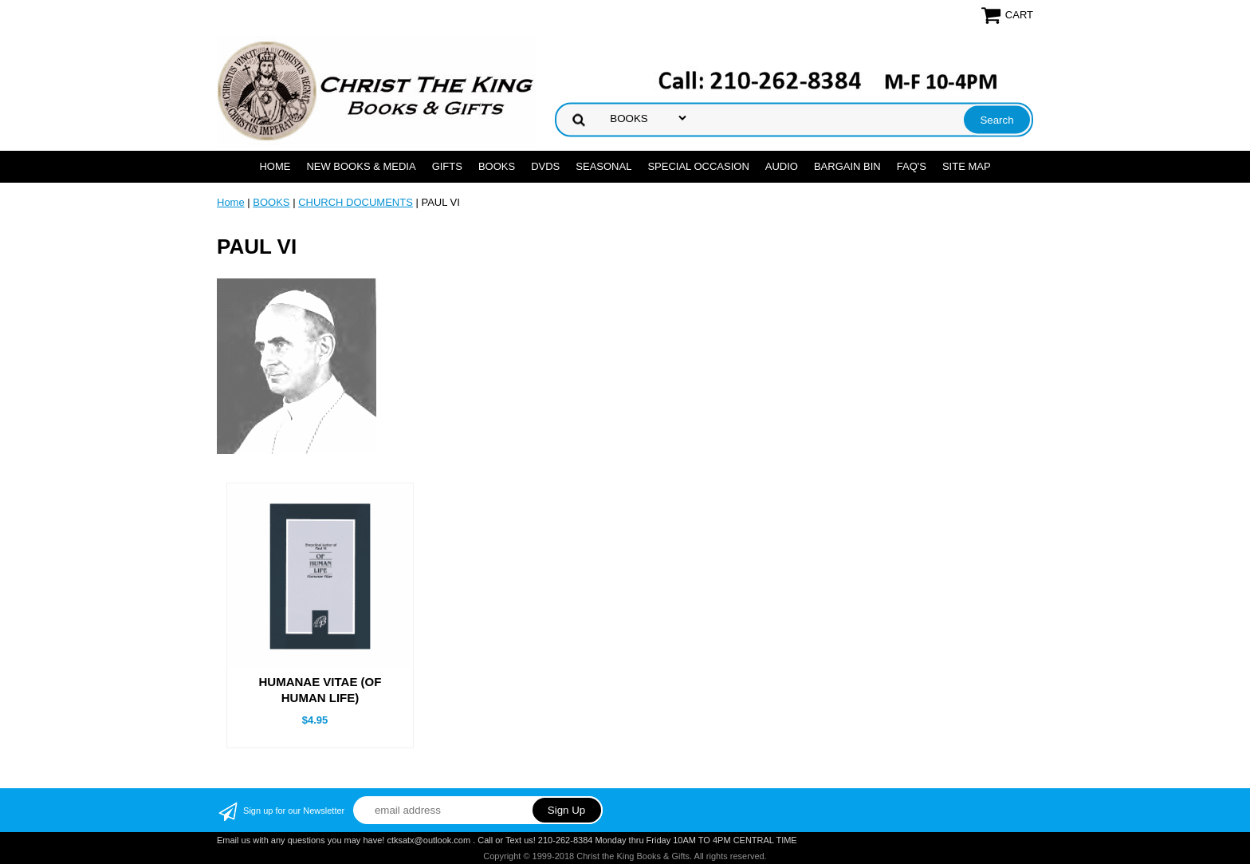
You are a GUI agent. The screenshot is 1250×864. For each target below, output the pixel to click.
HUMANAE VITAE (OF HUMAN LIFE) (320, 689)
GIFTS (447, 166)
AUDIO (781, 166)
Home (274, 166)
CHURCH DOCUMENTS (355, 202)
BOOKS (496, 166)
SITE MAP (966, 166)
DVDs (545, 166)
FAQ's (911, 166)
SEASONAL (603, 166)
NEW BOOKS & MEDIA (360, 166)
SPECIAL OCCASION (698, 166)
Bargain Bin (847, 166)
